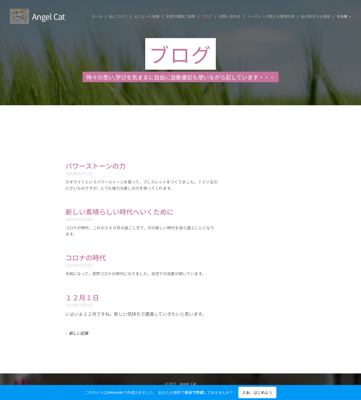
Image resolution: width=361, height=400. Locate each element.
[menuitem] (107, 16)
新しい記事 (78, 333)
